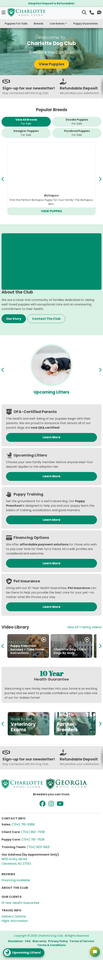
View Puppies (51, 64)
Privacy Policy (58, 941)
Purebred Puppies (77, 133)
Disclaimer (15, 941)
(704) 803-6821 (38, 847)
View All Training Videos (84, 627)
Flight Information (15, 921)
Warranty (39, 941)
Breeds (38, 23)
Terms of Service (82, 941)
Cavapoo (51, 195)
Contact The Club (46, 319)
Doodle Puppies (77, 122)
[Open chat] (94, 951)
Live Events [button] (57, 23)
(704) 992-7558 (33, 832)
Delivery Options (14, 916)
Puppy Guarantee (85, 23)
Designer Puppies (26, 133)
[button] (4, 12)
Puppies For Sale (16, 23)
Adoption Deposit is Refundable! (51, 3)
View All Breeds (26, 122)
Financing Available (16, 880)
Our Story (13, 319)
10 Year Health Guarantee (20, 903)
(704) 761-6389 (23, 824)
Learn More (51, 437)
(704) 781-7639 (32, 839)
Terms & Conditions (51, 945)
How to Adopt (21, 653)
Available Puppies (51, 392)
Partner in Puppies (68, 653)
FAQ (28, 941)
